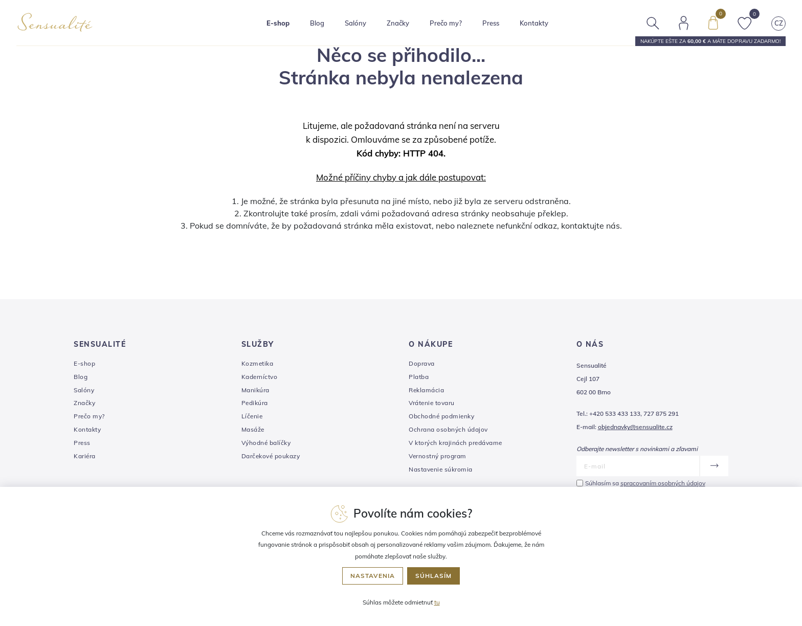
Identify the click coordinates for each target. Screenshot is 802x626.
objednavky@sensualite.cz (635, 427)
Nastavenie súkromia (441, 469)
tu (437, 602)
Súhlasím (433, 575)
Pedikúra (254, 403)
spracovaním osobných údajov (662, 483)
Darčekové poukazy (270, 456)
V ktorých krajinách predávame (455, 442)
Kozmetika (257, 363)
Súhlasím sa (645, 483)
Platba (419, 377)
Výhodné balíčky (266, 442)
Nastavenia (372, 575)
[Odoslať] (713, 466)
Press (490, 23)
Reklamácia (426, 390)
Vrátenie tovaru (432, 403)
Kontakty (534, 23)
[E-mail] (638, 466)
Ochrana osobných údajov (448, 429)
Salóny (84, 390)
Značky (398, 23)
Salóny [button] (355, 23)
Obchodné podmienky (441, 416)
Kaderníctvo (259, 377)
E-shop (84, 363)
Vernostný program (437, 456)
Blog (317, 23)
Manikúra (255, 390)
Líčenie (252, 416)
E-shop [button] (277, 23)
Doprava (422, 363)
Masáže (252, 429)
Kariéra (85, 456)
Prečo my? (446, 23)
